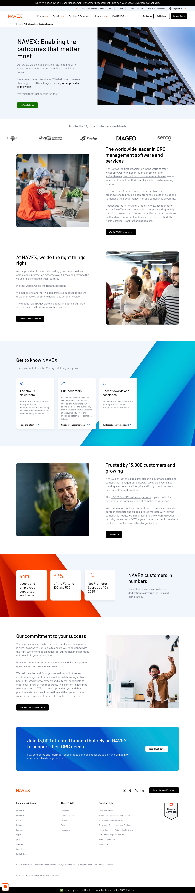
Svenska (19, 844)
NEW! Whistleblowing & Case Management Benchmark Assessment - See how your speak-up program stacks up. (97, 2)
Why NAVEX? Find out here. (120, 232)
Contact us (147, 16)
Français (19, 830)
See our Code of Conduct (30, 319)
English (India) (22, 854)
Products (41, 16)
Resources (100, 16)
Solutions (57, 16)
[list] (178, 8)
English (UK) (21, 815)
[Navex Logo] (15, 16)
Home (18, 24)
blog (86, 754)
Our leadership (71, 391)
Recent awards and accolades (116, 393)
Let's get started (27, 105)
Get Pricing (161, 16)
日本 (18, 839)
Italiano (19, 825)
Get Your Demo (179, 16)
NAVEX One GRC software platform (131, 497)
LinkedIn (121, 754)
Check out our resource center (32, 707)
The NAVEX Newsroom (28, 393)
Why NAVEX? (118, 16)
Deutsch (19, 820)
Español (19, 834)
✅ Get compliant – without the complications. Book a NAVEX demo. (97, 890)
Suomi (19, 849)
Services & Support (78, 16)
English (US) (21, 810)
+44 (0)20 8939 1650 (156, 8)
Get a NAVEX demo (157, 749)
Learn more (114, 534)
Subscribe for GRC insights (164, 790)
